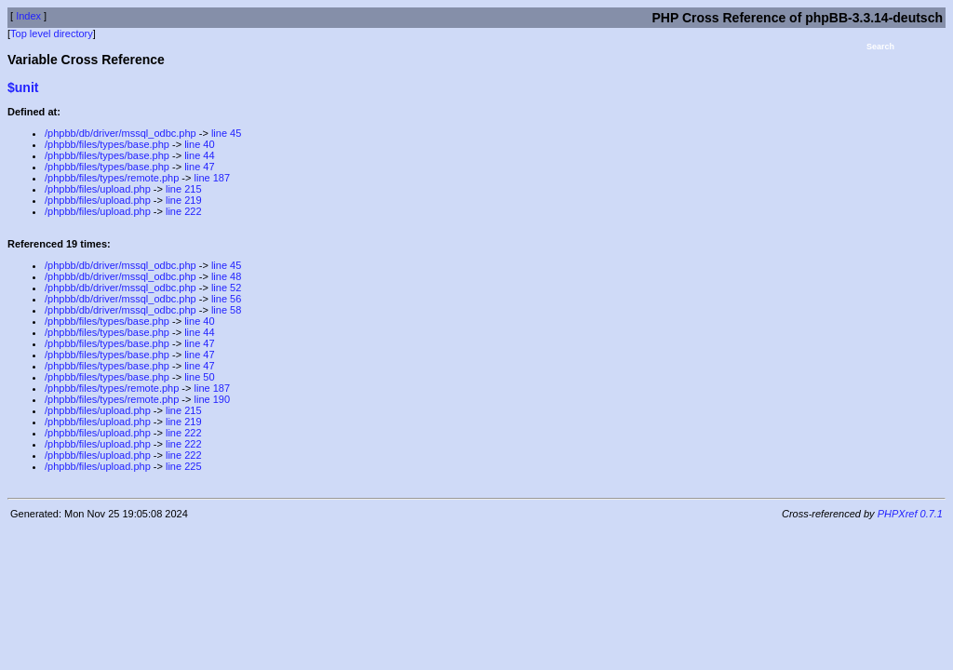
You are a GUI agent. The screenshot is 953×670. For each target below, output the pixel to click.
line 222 (184, 211)
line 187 (213, 177)
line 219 (184, 200)
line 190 (213, 399)
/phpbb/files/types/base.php (107, 144)
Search (880, 46)
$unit (22, 87)
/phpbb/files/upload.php (98, 188)
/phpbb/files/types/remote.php (112, 177)
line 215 (184, 188)
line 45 (226, 133)
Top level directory (51, 33)
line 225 (184, 466)
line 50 (199, 376)
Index (28, 15)
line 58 (226, 309)
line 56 (226, 298)
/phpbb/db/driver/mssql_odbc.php (120, 133)
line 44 (199, 155)
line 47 (199, 166)
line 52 (226, 287)
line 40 (199, 144)
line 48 (226, 276)
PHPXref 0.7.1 (910, 513)
